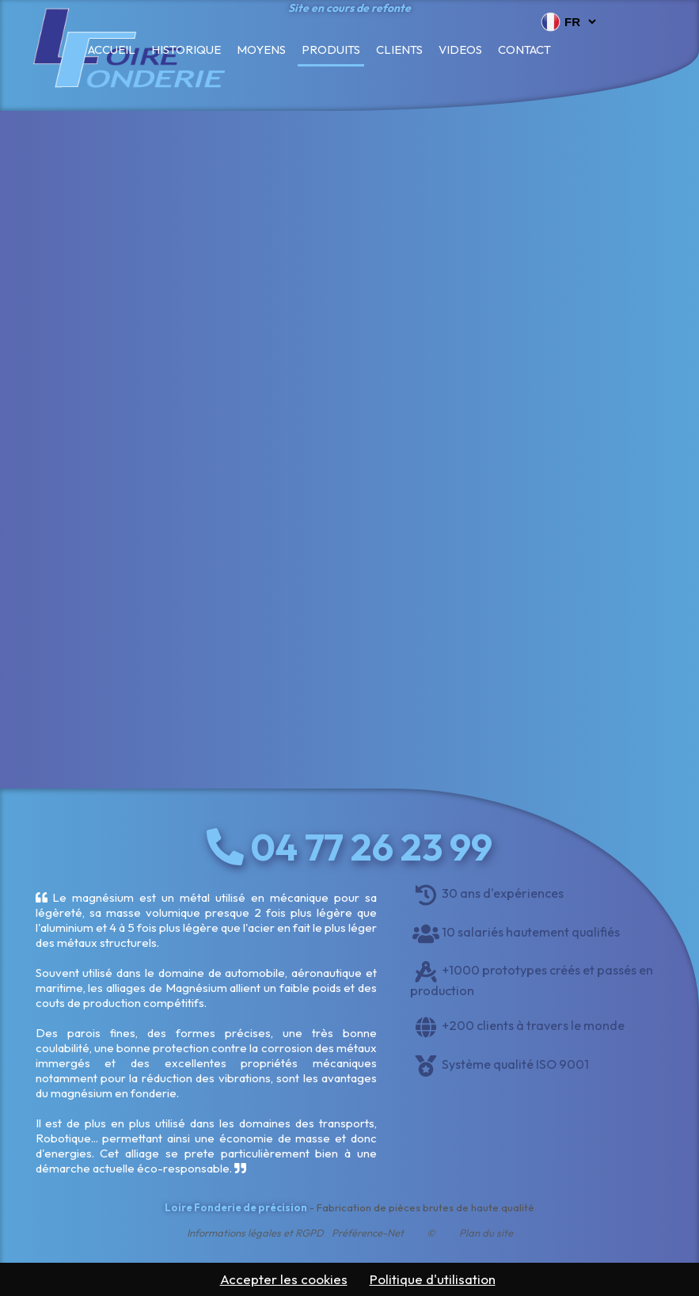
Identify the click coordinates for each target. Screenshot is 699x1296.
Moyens (261, 49)
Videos (460, 49)
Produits (331, 49)
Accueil (111, 49)
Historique (186, 49)
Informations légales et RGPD (255, 1232)
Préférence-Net (368, 1232)
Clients (399, 49)
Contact (524, 49)
